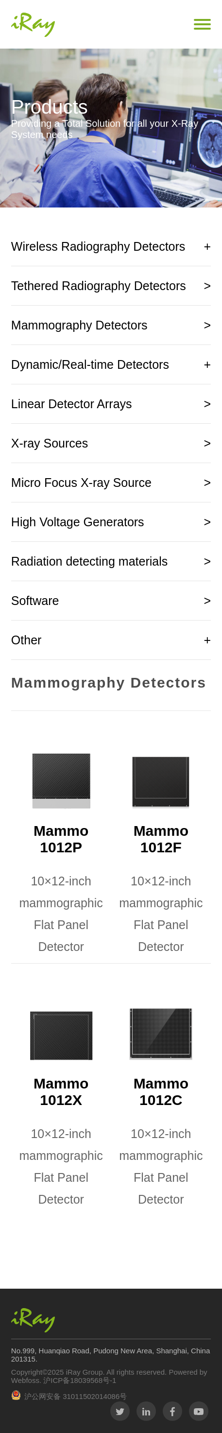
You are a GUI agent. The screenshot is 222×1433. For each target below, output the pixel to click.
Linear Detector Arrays (111, 403)
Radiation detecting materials (111, 561)
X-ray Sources (111, 443)
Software (111, 600)
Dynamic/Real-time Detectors (111, 364)
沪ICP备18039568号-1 (78, 1380)
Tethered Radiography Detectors (111, 285)
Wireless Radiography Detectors (111, 246)
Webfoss (25, 1380)
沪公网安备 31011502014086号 (75, 1396)
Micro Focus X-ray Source (111, 482)
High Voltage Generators (111, 521)
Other (111, 640)
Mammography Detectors (111, 325)
